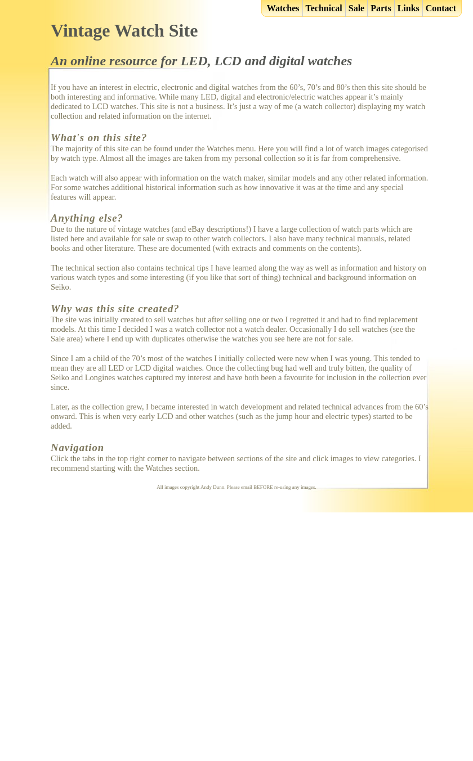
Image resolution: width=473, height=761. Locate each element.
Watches (283, 8)
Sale (356, 8)
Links (409, 8)
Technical (324, 8)
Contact (441, 8)
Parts (381, 8)
